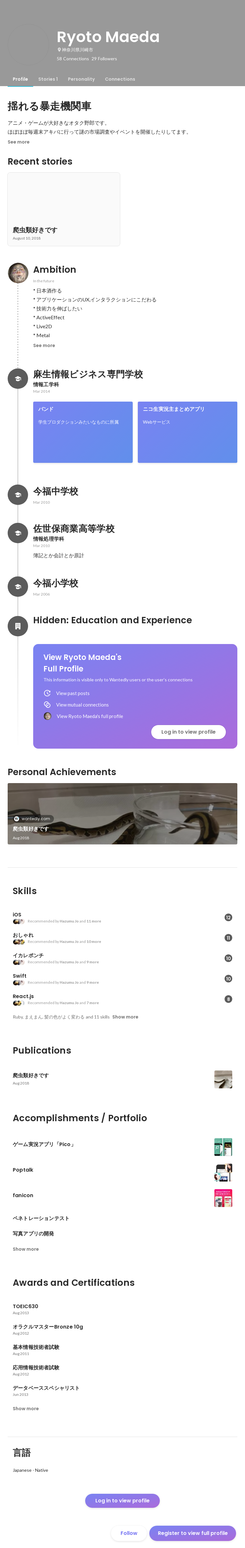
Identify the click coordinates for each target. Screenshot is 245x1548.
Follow (129, 1533)
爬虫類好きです (31, 829)
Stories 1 (48, 79)
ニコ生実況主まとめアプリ (174, 409)
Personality (81, 79)
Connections (120, 79)
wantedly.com (34, 818)
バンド (46, 409)
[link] (83, 432)
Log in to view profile (188, 732)
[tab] (20, 79)
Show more (125, 1017)
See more (19, 142)
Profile (20, 79)
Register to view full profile (193, 1533)
